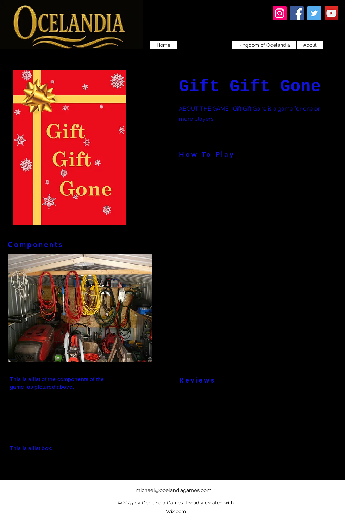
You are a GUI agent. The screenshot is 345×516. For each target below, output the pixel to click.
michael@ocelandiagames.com (174, 490)
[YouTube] (331, 13)
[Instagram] (280, 13)
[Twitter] (314, 13)
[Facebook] (297, 13)
